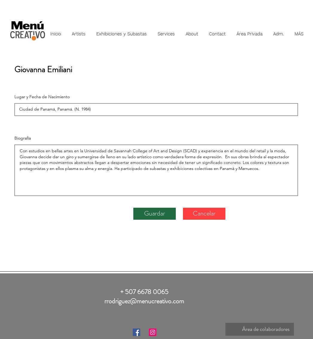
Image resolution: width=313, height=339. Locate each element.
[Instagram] (152, 332)
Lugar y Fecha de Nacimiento (42, 97)
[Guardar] (154, 214)
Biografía (22, 138)
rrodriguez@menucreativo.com (144, 301)
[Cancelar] (204, 214)
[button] (78, 31)
